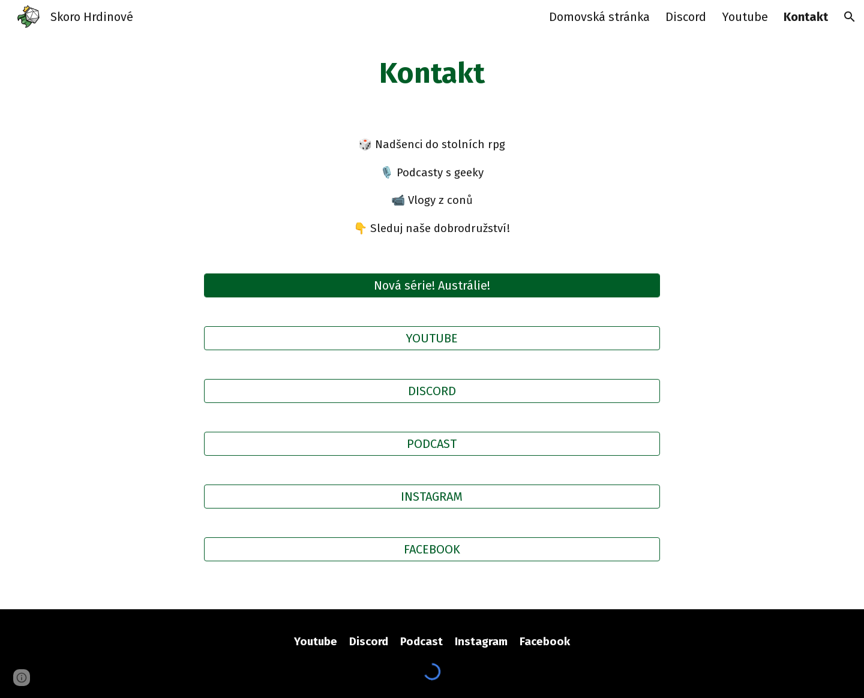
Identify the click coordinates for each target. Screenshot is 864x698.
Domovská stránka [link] (599, 17)
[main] (432, 74)
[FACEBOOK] (432, 549)
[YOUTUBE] (432, 338)
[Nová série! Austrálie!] (432, 285)
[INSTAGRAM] (432, 496)
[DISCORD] (432, 391)
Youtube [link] (745, 17)
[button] (849, 16)
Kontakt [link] (806, 17)
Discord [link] (685, 17)
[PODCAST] (432, 444)
